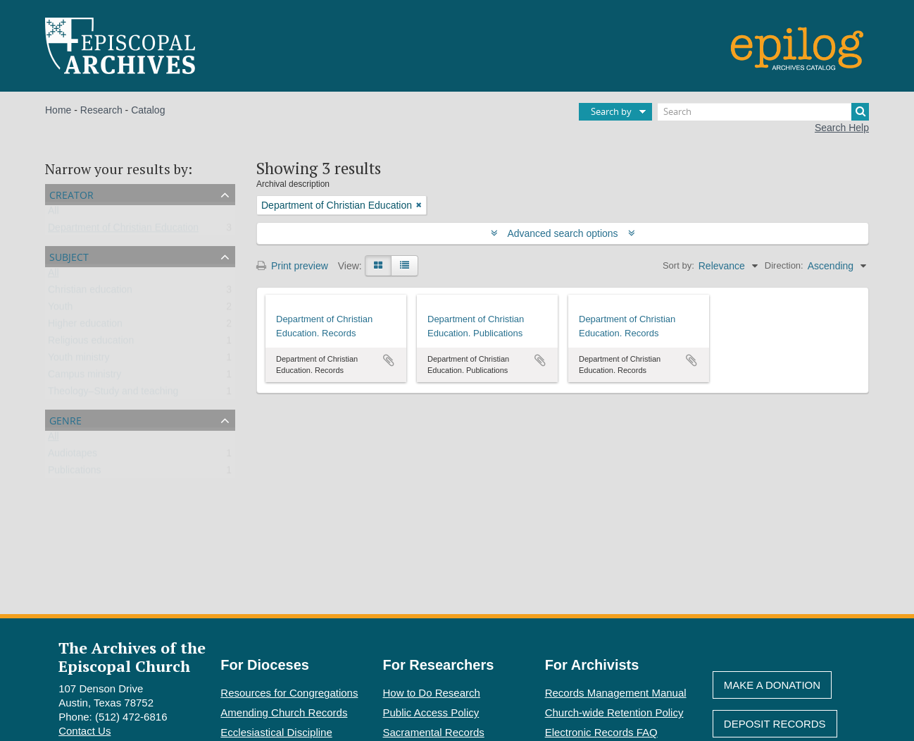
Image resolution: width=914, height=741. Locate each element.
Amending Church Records (283, 712)
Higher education (85, 326)
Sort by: (678, 265)
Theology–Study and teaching (113, 394)
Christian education (90, 292)
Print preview (292, 265)
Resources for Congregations (289, 693)
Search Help (842, 127)
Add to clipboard (389, 360)
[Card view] (378, 265)
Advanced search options (563, 233)
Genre (65, 419)
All (53, 213)
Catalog (148, 110)
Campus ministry (84, 377)
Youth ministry (78, 360)
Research (101, 110)
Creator (71, 193)
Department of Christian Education (123, 230)
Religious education (91, 343)
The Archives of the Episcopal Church (132, 656)
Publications (74, 473)
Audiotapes (72, 456)
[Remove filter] (419, 205)
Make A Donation (772, 685)
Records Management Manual (616, 693)
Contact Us (84, 731)
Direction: (784, 265)
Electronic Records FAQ (601, 732)
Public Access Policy (431, 712)
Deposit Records (775, 724)
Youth (60, 309)
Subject (69, 255)
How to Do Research (431, 693)
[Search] (763, 112)
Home (58, 110)
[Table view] (404, 265)
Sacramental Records (433, 732)
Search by (611, 111)
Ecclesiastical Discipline (276, 732)
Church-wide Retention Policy (614, 712)
